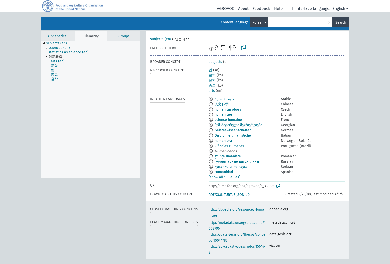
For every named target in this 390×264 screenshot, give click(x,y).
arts (212, 91)
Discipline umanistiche (233, 135)
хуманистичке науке (231, 167)
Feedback (261, 8)
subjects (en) (160, 39)
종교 (212, 85)
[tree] (90, 109)
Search (340, 22)
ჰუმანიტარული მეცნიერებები (238, 125)
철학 (212, 75)
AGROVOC (225, 8)
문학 (212, 80)
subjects (215, 62)
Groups (124, 36)
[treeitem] (58, 43)
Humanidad (224, 172)
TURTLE (229, 195)
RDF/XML (216, 195)
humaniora (223, 141)
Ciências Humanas (229, 146)
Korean (258, 22)
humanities (224, 115)
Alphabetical (58, 36)
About (243, 8)
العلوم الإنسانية (226, 99)
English (338, 8)
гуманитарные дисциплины (237, 161)
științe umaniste (228, 156)
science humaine (228, 120)
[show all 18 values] (224, 177)
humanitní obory (228, 109)
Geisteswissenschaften (233, 130)
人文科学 (222, 104)
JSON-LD (243, 195)
